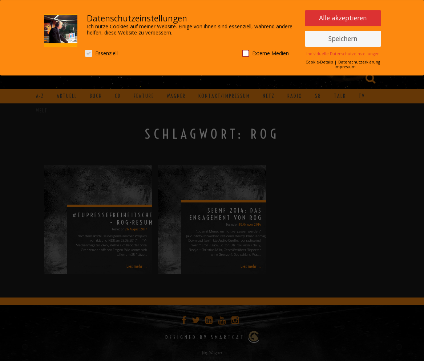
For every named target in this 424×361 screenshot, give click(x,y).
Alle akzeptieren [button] (343, 16)
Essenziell (101, 51)
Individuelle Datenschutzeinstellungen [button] (343, 52)
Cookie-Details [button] (320, 60)
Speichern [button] (343, 37)
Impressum (345, 65)
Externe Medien (265, 51)
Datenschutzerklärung (359, 60)
